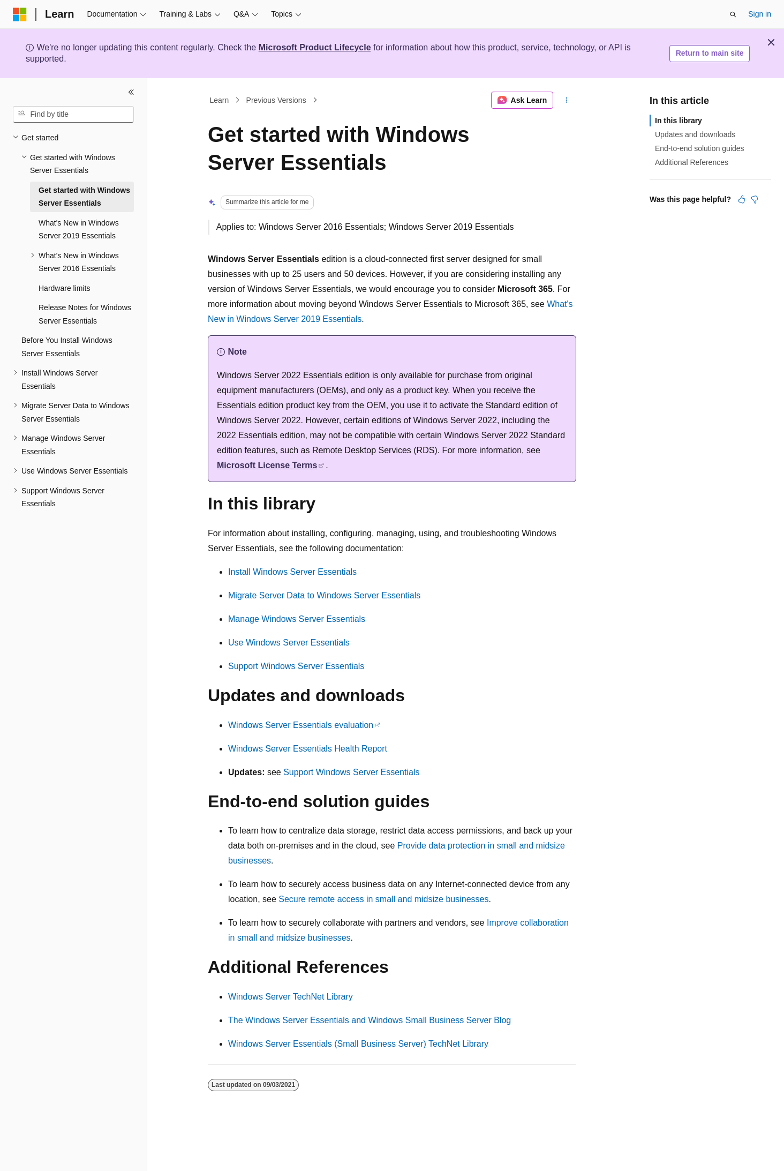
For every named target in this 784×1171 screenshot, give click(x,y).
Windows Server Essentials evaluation (300, 725)
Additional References (691, 162)
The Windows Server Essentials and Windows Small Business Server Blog (369, 1020)
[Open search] (733, 14)
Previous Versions (276, 100)
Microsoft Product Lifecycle (315, 47)
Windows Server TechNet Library (290, 996)
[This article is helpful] (741, 199)
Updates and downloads (695, 134)
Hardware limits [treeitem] (64, 288)
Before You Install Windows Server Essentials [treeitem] (66, 347)
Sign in (759, 14)
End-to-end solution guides (699, 148)
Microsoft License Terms (267, 465)
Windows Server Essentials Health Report (307, 748)
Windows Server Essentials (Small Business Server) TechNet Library (358, 1043)
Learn (219, 100)
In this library (678, 120)
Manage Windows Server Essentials (296, 619)
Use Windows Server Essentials (289, 642)
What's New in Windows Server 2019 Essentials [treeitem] (79, 230)
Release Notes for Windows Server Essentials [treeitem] (85, 314)
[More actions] (566, 100)
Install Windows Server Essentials (292, 571)
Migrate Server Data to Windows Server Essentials (324, 595)
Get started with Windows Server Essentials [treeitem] (84, 197)
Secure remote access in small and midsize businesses (383, 899)
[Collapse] (131, 92)
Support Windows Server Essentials (296, 666)
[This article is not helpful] (754, 199)
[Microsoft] (20, 14)
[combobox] (73, 114)
